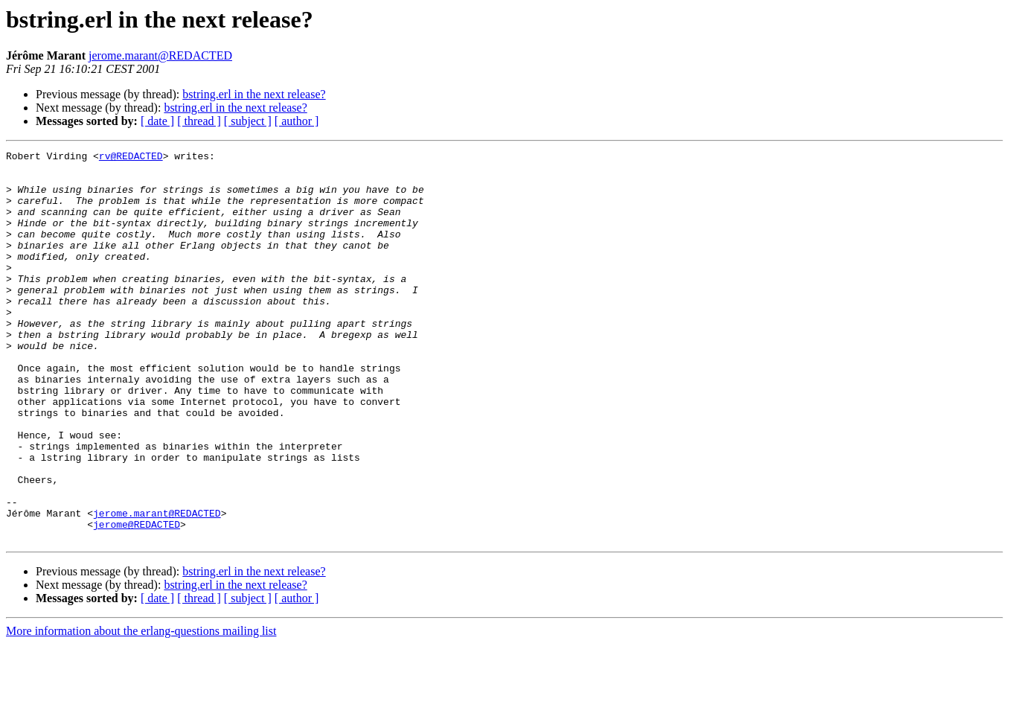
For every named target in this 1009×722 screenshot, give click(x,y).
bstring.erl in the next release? (253, 94)
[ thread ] (199, 121)
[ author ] (297, 121)
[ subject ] (248, 121)
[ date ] (157, 121)
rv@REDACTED (131, 157)
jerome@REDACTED (136, 600)
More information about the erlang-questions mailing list (141, 709)
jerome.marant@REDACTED (160, 55)
